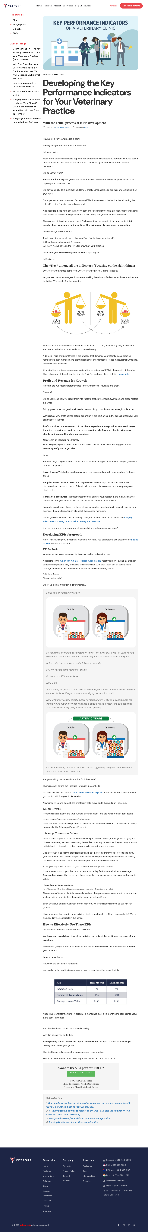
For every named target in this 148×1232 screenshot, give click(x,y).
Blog (86, 127)
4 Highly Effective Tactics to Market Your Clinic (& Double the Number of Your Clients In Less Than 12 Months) (26, 106)
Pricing (70, 6)
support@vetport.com (116, 1185)
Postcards (87, 1166)
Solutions (47, 1181)
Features (48, 6)
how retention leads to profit (88, 792)
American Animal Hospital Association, (81, 560)
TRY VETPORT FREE (81, 1072)
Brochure (47, 1211)
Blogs (85, 1171)
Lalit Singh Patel (62, 127)
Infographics (19, 24)
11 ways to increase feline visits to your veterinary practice (79, 1118)
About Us (67, 1166)
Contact (113, 6)
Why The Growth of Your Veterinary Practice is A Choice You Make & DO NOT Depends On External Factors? (26, 71)
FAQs (15, 33)
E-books (86, 1181)
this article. (124, 374)
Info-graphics (89, 1176)
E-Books (17, 28)
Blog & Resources (83, 6)
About (46, 1186)
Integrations (59, 6)
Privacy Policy (69, 1171)
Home (39, 6)
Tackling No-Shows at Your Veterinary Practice (73, 1122)
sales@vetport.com (115, 1180)
